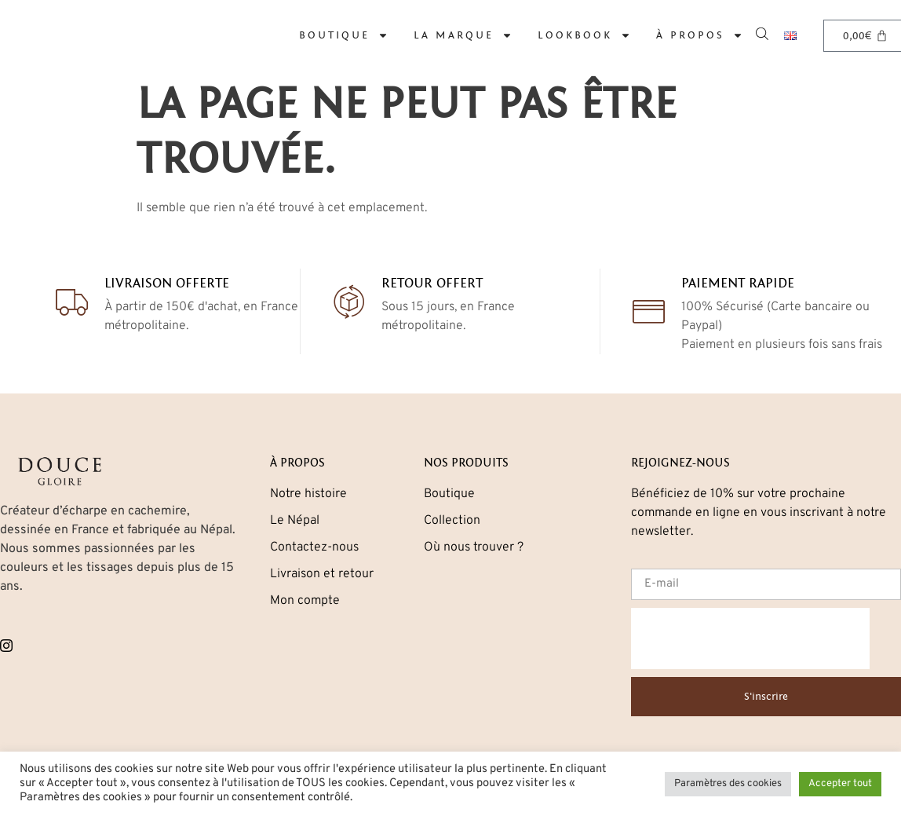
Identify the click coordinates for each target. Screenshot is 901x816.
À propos (699, 35)
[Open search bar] (764, 32)
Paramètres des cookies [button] (728, 784)
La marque (463, 35)
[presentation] (750, 638)
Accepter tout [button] (840, 784)
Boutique (343, 35)
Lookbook (584, 35)
